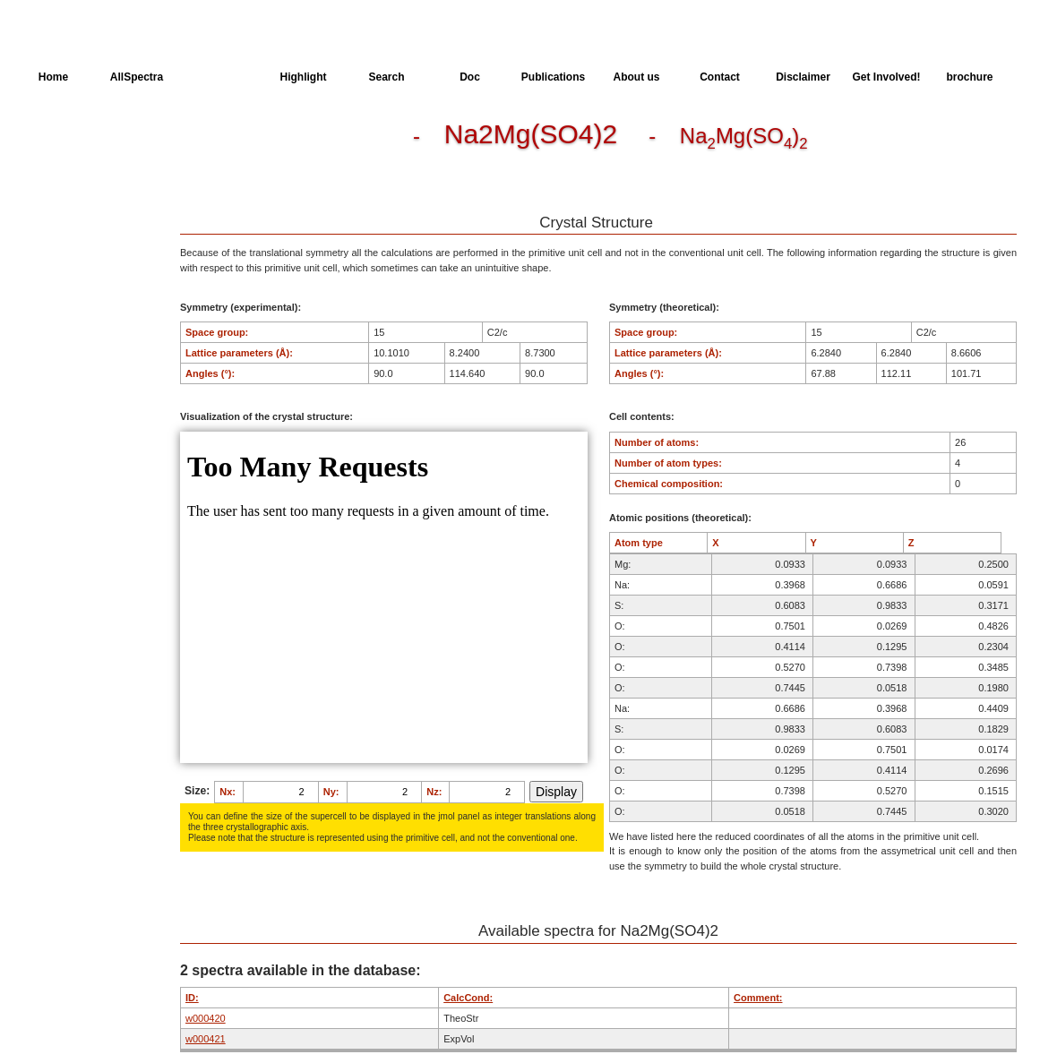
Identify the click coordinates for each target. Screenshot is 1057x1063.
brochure (969, 77)
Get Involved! (886, 77)
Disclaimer (803, 77)
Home (53, 77)
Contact (720, 77)
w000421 (205, 1038)
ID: (192, 997)
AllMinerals (219, 77)
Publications (553, 77)
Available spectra (78, 206)
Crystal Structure (77, 139)
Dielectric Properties (84, 172)
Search (386, 77)
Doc (470, 77)
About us (637, 77)
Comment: (758, 997)
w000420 (205, 1018)
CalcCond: (468, 997)
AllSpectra (136, 77)
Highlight (303, 77)
